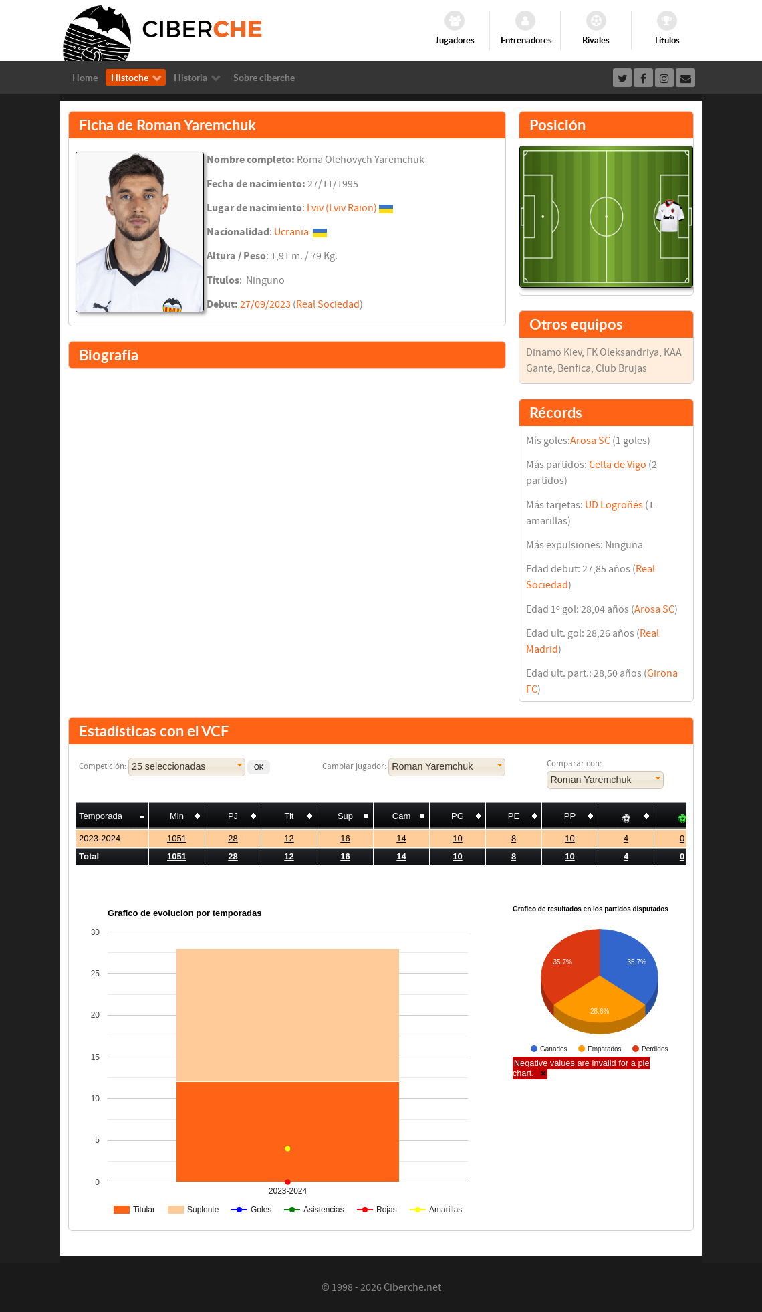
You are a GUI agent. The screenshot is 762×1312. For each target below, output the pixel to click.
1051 (176, 838)
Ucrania (291, 232)
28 (232, 838)
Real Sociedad (328, 304)
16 (345, 838)
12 (288, 838)
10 (457, 838)
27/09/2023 (265, 304)
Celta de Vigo (617, 465)
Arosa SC (590, 441)
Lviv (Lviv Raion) (342, 208)
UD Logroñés (614, 505)
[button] (258, 767)
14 (401, 838)
